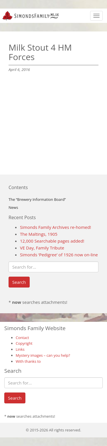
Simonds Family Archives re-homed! (55, 227)
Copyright (24, 343)
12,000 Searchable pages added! (52, 241)
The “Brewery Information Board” (37, 199)
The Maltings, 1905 (38, 234)
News (13, 207)
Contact (22, 337)
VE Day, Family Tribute (42, 248)
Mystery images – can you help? (43, 355)
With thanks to (28, 361)
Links (20, 349)
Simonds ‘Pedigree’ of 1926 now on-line (59, 254)
